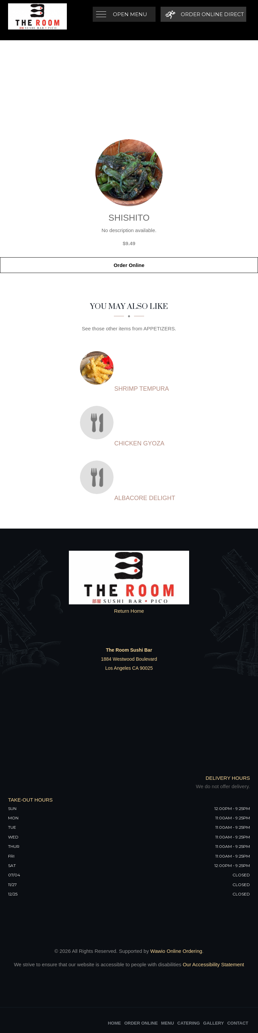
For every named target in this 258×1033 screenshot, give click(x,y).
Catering (188, 1023)
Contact (237, 1023)
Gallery (213, 1023)
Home (114, 1023)
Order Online (129, 265)
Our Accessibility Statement (212, 964)
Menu (167, 1023)
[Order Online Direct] (203, 14)
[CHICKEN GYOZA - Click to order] (98, 422)
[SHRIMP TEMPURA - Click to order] (98, 368)
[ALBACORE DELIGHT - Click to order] (98, 477)
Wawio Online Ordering (176, 951)
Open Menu (130, 14)
